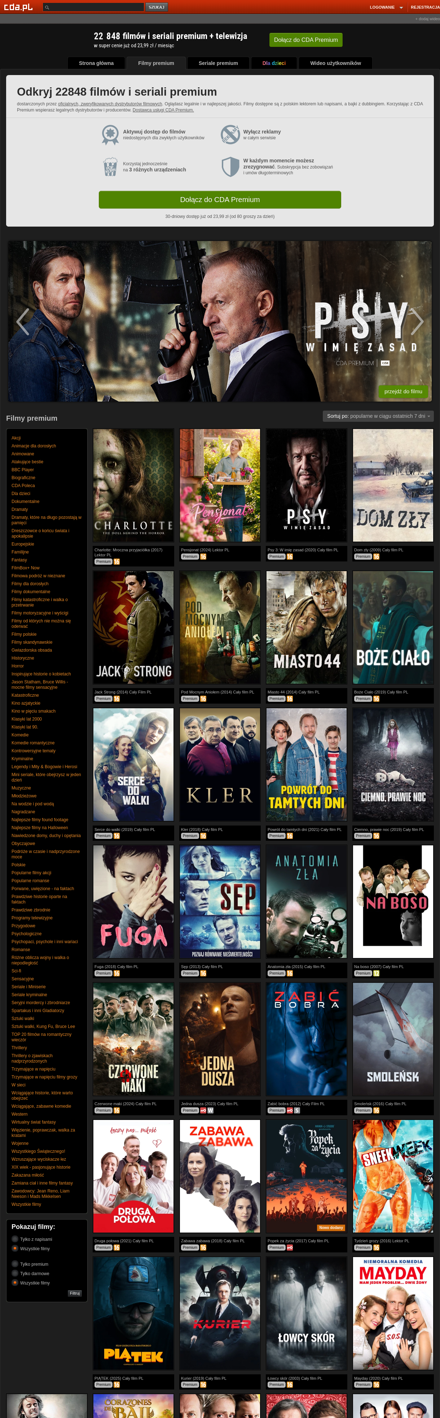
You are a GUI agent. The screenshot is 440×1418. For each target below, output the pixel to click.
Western (19, 1114)
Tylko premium (30, 1263)
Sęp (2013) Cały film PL (202, 966)
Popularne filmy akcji (31, 872)
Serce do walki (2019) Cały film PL (124, 829)
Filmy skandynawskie (32, 642)
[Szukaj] (93, 7)
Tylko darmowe (30, 1273)
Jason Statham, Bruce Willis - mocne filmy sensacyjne (40, 684)
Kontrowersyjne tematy (34, 750)
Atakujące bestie (27, 461)
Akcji (16, 438)
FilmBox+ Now (26, 567)
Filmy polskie (24, 634)
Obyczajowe (23, 843)
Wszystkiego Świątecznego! (38, 1151)
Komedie (20, 735)
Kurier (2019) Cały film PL (203, 1378)
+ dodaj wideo (427, 19)
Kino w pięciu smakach (34, 711)
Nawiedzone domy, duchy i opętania (46, 835)
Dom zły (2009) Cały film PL (378, 550)
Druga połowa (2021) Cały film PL (124, 1241)
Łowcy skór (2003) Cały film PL (295, 1378)
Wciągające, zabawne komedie (41, 1106)
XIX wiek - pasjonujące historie (41, 1167)
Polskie (19, 864)
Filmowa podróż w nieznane (38, 575)
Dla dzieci (21, 493)
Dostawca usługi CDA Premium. (163, 110)
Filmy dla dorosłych (30, 583)
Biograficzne (23, 477)
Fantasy (19, 560)
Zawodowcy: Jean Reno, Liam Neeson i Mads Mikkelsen (41, 1194)
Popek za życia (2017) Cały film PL (298, 1241)
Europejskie (23, 544)
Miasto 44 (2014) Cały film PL (294, 692)
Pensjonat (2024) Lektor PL (205, 550)
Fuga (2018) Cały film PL (116, 966)
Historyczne (23, 658)
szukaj (157, 7)
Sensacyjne (23, 978)
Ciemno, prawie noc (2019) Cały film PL (389, 829)
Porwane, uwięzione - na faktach (43, 888)
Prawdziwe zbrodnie (31, 909)
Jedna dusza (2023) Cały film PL (209, 1104)
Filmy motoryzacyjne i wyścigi (40, 613)
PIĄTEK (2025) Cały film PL (119, 1378)
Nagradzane (23, 811)
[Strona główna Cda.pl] (19, 7)
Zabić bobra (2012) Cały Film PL (296, 1104)
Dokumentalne (25, 501)
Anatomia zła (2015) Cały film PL (296, 966)
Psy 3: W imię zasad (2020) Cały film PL (303, 550)
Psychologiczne (26, 933)
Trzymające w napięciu (34, 1069)
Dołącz (306, 40)
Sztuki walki (23, 1018)
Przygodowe (23, 925)
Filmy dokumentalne (31, 591)
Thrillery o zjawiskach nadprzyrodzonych (32, 1058)
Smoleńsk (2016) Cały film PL (380, 1104)
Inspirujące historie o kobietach (41, 674)
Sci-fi (16, 970)
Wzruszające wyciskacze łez (39, 1159)
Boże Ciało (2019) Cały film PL (381, 692)
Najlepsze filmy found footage (40, 819)
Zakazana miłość (28, 1175)
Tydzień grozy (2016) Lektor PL (381, 1241)
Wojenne (20, 1143)
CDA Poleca (23, 485)
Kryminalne (22, 758)
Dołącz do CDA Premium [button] (220, 199)
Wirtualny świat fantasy (34, 1122)
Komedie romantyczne (33, 742)
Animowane (23, 453)
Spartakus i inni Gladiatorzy (38, 1010)
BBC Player (23, 469)
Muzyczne (21, 788)
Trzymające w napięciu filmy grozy (44, 1077)
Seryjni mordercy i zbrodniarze (41, 1002)
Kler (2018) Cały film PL (202, 829)
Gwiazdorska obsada (32, 650)
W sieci (19, 1084)
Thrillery (19, 1047)
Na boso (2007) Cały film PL (379, 966)
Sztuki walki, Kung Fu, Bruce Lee (43, 1026)
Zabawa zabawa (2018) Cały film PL (213, 1241)
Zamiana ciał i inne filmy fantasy (42, 1183)
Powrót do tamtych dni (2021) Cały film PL (305, 829)
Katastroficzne (25, 695)
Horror (18, 666)
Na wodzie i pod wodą (33, 803)
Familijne (20, 552)
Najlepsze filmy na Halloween (40, 827)
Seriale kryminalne (29, 994)
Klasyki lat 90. (25, 727)
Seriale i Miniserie (29, 986)
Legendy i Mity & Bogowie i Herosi (44, 766)
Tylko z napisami (32, 1238)
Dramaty (20, 509)
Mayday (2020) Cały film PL (378, 1378)
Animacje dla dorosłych (34, 445)
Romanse (21, 949)
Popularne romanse (30, 880)
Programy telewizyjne (32, 917)
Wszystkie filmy (26, 1204)
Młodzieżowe (24, 795)
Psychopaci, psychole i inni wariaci (45, 941)
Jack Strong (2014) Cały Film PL (122, 692)
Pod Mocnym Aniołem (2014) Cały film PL (217, 692)
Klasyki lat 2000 (27, 719)
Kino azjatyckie (26, 703)
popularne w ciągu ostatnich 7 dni (378, 416)
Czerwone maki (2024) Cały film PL (125, 1104)
